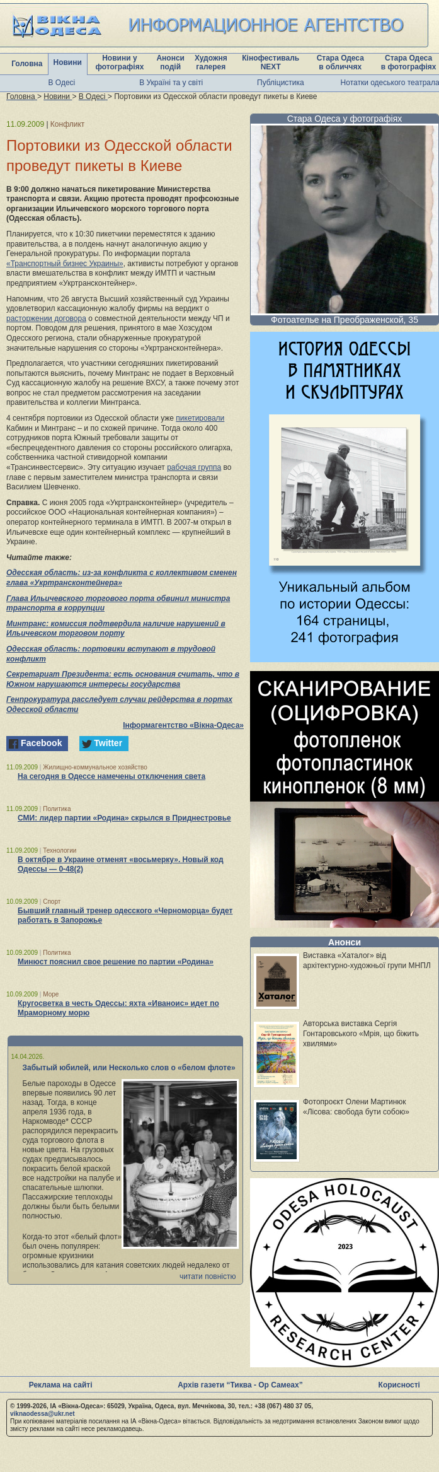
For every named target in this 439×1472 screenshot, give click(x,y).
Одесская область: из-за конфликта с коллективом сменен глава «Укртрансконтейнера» (121, 577)
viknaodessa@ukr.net (42, 1413)
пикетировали (200, 418)
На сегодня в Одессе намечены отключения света (111, 776)
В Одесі (62, 82)
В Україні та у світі (171, 82)
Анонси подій (170, 62)
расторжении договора (46, 318)
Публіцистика (280, 82)
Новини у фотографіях (119, 62)
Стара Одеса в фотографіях (408, 62)
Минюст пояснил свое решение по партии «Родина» (116, 961)
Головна (26, 63)
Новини (67, 62)
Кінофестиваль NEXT (270, 62)
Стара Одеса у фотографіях (344, 119)
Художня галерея (211, 62)
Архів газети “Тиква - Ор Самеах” (240, 1385)
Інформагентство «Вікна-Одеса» (183, 725)
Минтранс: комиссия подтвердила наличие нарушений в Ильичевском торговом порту (115, 628)
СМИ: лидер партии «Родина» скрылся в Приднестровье (124, 818)
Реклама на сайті (61, 1385)
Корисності (399, 1385)
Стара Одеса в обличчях (340, 62)
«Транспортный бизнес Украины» (64, 263)
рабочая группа (194, 467)
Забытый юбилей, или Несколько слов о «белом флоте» (129, 1067)
